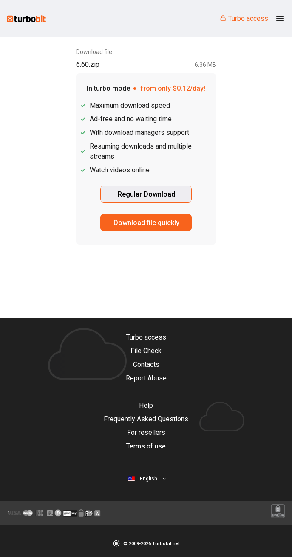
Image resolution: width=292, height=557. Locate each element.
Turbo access (243, 18)
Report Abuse (146, 378)
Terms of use (146, 446)
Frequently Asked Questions (146, 419)
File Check (146, 351)
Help (146, 405)
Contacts (146, 364)
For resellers (146, 432)
